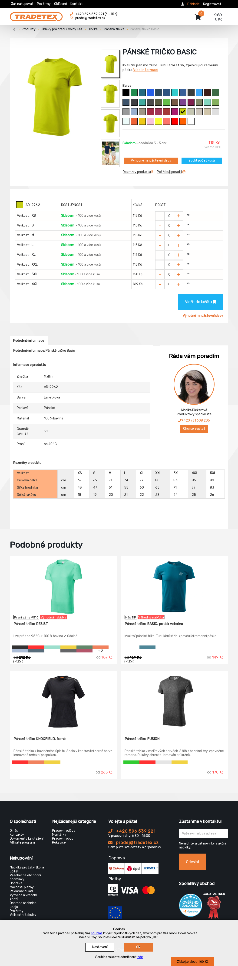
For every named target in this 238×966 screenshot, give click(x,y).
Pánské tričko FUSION (142, 739)
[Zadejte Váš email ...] (203, 833)
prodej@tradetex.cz (133, 842)
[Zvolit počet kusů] (169, 216)
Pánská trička (114, 29)
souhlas (96, 933)
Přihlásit (193, 4)
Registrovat (212, 4)
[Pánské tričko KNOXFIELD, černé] (63, 701)
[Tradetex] (36, 14)
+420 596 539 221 (131, 831)
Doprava (16, 883)
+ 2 (100, 650)
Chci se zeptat (194, 429)
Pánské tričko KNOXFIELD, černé (39, 739)
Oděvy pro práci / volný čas (62, 29)
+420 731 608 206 (194, 420)
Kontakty (17, 835)
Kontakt (76, 4)
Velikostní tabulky (23, 915)
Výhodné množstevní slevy (151, 160)
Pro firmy (44, 4)
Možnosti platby (22, 887)
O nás (14, 831)
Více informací (145, 70)
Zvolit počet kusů (201, 160)
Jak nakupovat (22, 4)
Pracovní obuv (62, 839)
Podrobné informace (28, 341)
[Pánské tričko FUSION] (174, 701)
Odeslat (192, 862)
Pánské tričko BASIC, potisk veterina (154, 624)
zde (140, 957)
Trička (93, 29)
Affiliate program (22, 842)
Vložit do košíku (200, 302)
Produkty (29, 29)
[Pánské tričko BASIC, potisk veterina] (174, 586)
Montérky (59, 835)
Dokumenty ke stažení (26, 839)
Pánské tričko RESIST (30, 624)
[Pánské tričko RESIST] (63, 586)
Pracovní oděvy (63, 831)
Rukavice (59, 842)
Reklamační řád (21, 891)
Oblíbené (60, 4)
